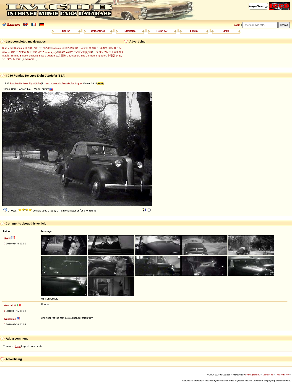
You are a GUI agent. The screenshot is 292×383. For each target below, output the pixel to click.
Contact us (268, 374)
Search (66, 30)
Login (237, 25)
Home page (13, 24)
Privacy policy (282, 374)
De (20, 83)
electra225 (10, 305)
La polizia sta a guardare (43, 55)
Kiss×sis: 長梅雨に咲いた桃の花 (32, 48)
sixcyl (7, 238)
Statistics (130, 30)
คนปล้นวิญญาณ (83, 52)
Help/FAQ (161, 30)
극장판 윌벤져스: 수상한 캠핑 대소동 (101, 48)
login (18, 346)
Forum (194, 30)
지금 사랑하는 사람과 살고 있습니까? (23, 52)
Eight (32, 83)
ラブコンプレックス (105, 52)
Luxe (26, 83)
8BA (38, 83)
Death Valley (65, 52)
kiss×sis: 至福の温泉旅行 (65, 48)
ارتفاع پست (51, 52)
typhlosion (10, 319)
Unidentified (98, 30)
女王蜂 (62, 55)
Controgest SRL (252, 374)
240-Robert (73, 55)
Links (226, 30)
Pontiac (14, 83)
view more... (29, 59)
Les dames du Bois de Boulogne (63, 83)
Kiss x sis (7, 48)
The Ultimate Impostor (94, 55)
